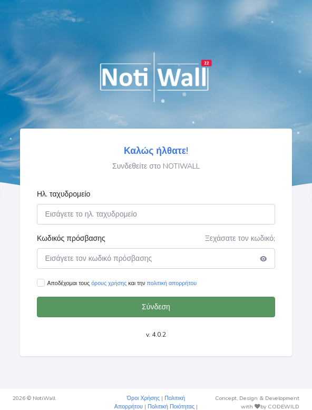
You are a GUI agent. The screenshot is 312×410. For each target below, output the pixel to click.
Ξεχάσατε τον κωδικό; (240, 238)
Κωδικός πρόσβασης (71, 238)
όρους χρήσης (108, 283)
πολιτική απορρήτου (172, 283)
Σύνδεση (156, 307)
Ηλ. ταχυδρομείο (63, 194)
